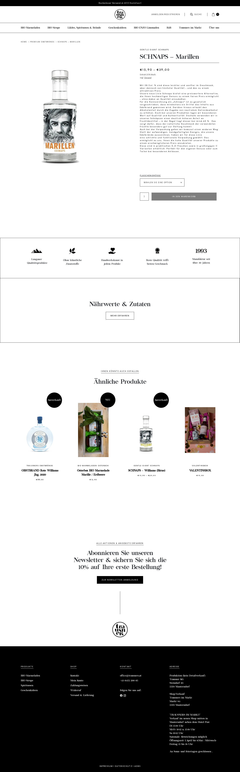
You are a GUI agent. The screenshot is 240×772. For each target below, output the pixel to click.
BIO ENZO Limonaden (146, 28)
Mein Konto (76, 680)
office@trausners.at (130, 676)
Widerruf (75, 690)
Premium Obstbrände (42, 42)
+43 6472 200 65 (129, 680)
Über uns (214, 28)
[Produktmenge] (144, 197)
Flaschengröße (150, 176)
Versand (147, 78)
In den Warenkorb (184, 196)
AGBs (137, 766)
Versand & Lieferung (82, 695)
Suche (196, 14)
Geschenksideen (117, 28)
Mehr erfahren (120, 316)
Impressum (106, 766)
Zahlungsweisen (79, 685)
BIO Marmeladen (30, 28)
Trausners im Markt (190, 28)
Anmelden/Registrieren (166, 14)
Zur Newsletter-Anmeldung (120, 580)
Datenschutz (123, 766)
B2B (169, 28)
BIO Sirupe (54, 28)
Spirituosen (27, 685)
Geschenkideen (29, 690)
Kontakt (74, 676)
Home (24, 42)
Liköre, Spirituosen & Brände (84, 28)
